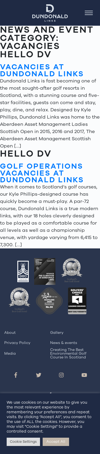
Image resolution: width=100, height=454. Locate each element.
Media (10, 353)
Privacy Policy (17, 342)
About (10, 332)
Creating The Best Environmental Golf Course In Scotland (68, 353)
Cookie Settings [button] (23, 441)
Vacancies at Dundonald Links (42, 70)
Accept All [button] (55, 441)
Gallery (56, 332)
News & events (63, 342)
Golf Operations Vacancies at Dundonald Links (42, 173)
